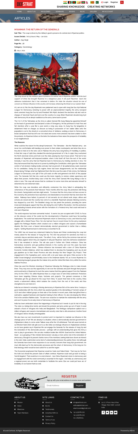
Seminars (60, 11)
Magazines (45, 11)
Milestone (20, 409)
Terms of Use (50, 420)
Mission (20, 402)
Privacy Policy (50, 423)
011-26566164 (78, 418)
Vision (19, 406)
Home (19, 11)
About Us (31, 11)
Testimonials (49, 409)
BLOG (82, 11)
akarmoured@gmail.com (82, 408)
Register (114, 2)
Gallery (93, 11)
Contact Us (49, 416)
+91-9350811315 (79, 412)
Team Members (22, 413)
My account (107, 11)
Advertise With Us (51, 413)
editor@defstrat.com (80, 405)
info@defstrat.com (80, 402)
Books (72, 11)
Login (104, 2)
